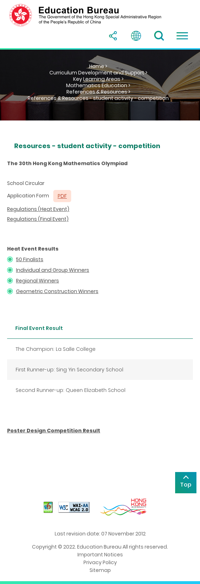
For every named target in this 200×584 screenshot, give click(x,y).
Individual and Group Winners (52, 270)
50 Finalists (29, 259)
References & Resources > (98, 92)
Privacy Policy (100, 562)
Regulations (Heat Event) (38, 209)
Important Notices (100, 554)
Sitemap (100, 570)
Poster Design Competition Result (53, 430)
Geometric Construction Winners (57, 291)
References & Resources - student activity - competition (98, 98)
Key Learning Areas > (98, 79)
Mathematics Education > (98, 85)
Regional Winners (37, 280)
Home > (98, 66)
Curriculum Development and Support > (98, 72)
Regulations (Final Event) (38, 219)
